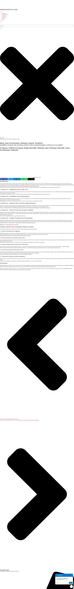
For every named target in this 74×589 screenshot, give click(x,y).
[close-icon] (37, 136)
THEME (3, 18)
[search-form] (37, 26)
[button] (3, 179)
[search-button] (1, 28)
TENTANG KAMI (5, 14)
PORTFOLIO (4, 17)
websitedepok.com (15, 268)
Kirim (71, 582)
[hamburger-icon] (1, 12)
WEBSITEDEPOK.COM (8, 9)
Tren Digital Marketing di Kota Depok (11, 224)
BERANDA (4, 13)
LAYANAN (4, 15)
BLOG (3, 19)
